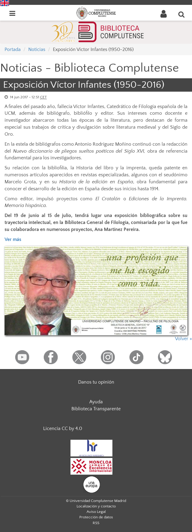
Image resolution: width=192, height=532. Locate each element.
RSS (96, 523)
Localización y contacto (96, 506)
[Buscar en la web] (182, 14)
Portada (13, 49)
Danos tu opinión (96, 382)
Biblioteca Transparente (96, 409)
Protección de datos (96, 517)
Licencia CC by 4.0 (62, 428)
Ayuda (96, 402)
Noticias (36, 49)
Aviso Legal (96, 512)
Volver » (183, 338)
